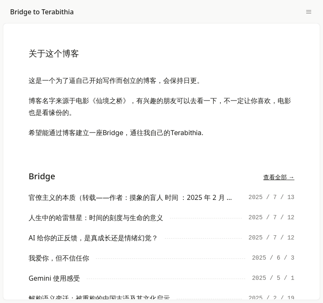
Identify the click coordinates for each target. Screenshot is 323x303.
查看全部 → (278, 177)
